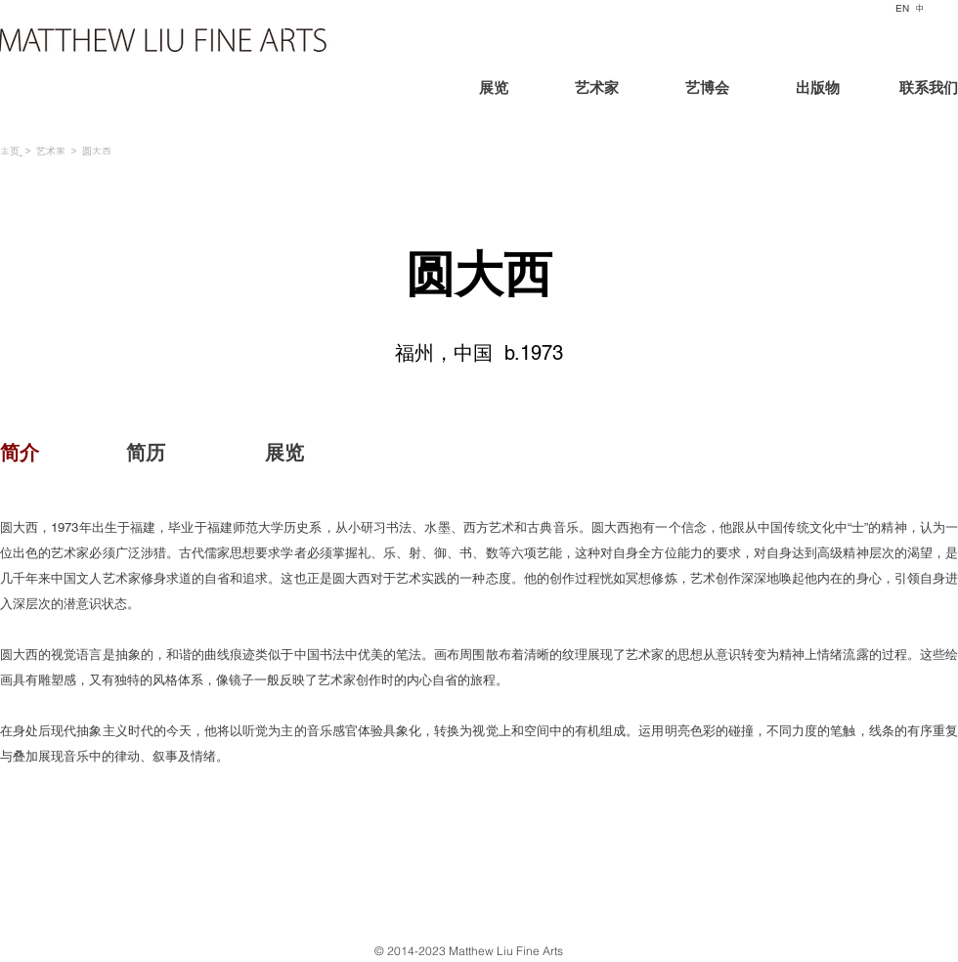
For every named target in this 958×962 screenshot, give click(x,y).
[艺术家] (596, 90)
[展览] (527, 90)
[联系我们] (910, 90)
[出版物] (817, 90)
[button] (73, 452)
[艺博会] (707, 90)
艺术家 (50, 151)
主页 (10, 151)
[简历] (145, 452)
